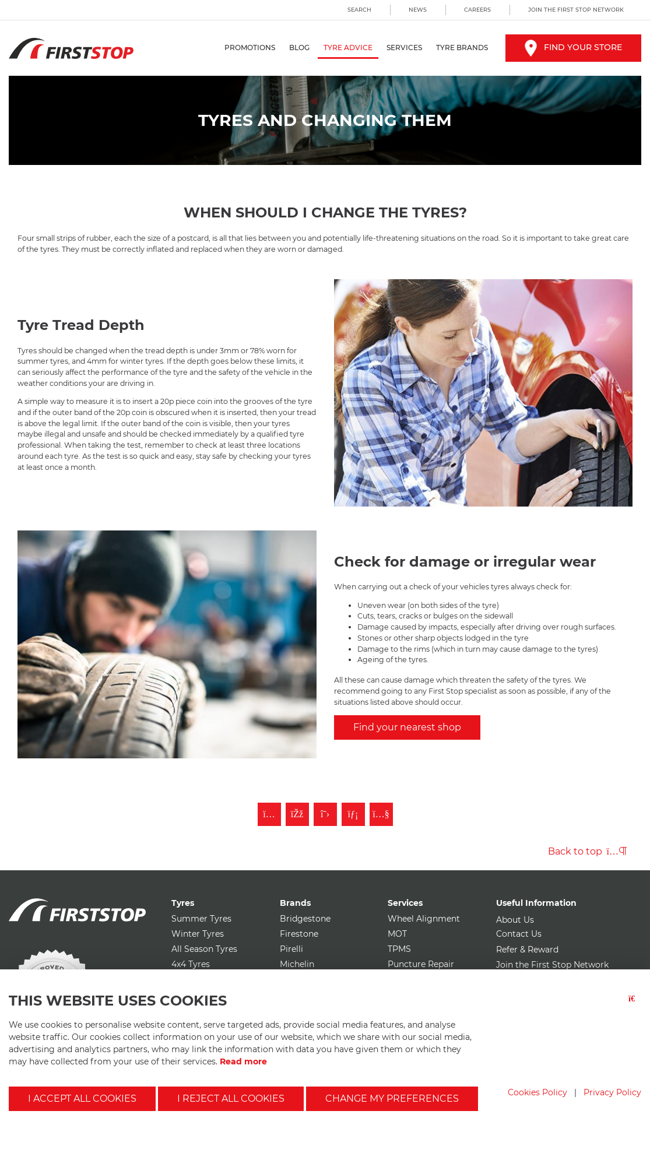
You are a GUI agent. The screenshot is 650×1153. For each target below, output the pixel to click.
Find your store (573, 47)
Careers (477, 9)
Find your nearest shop (407, 727)
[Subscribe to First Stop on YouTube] (381, 814)
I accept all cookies (82, 1098)
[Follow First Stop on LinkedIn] (353, 814)
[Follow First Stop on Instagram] (269, 814)
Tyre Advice (348, 47)
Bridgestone (305, 918)
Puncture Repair (421, 964)
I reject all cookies (230, 1098)
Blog (299, 47)
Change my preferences (392, 1098)
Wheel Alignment (424, 918)
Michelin (297, 964)
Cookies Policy (537, 1092)
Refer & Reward (527, 949)
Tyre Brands (462, 47)
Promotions (249, 47)
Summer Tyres (201, 918)
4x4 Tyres (190, 964)
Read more (243, 1061)
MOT (397, 934)
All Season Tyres (204, 949)
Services (404, 47)
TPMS (399, 949)
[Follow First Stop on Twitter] (325, 814)
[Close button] (634, 1006)
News (418, 9)
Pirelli (291, 949)
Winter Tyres (197, 934)
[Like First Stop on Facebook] (297, 814)
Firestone (299, 934)
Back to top (587, 851)
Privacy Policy (612, 1092)
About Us (515, 920)
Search (359, 9)
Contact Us (519, 934)
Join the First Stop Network (576, 9)
